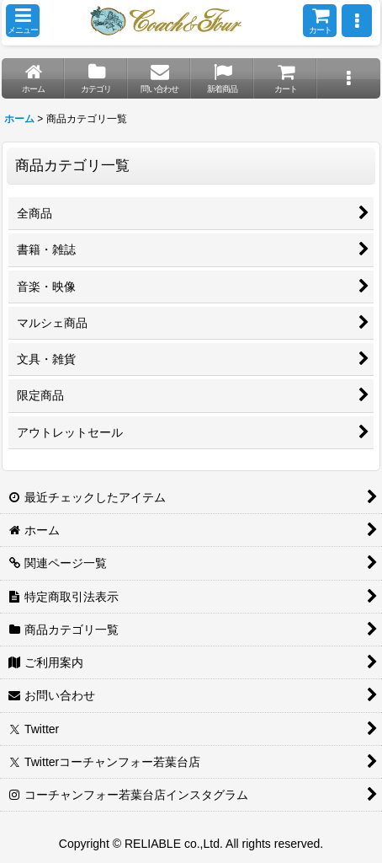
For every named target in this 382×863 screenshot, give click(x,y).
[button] (23, 20)
